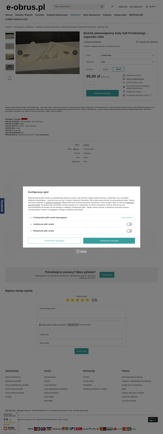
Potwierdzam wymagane (54, 241)
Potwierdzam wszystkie (109, 241)
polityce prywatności (53, 203)
